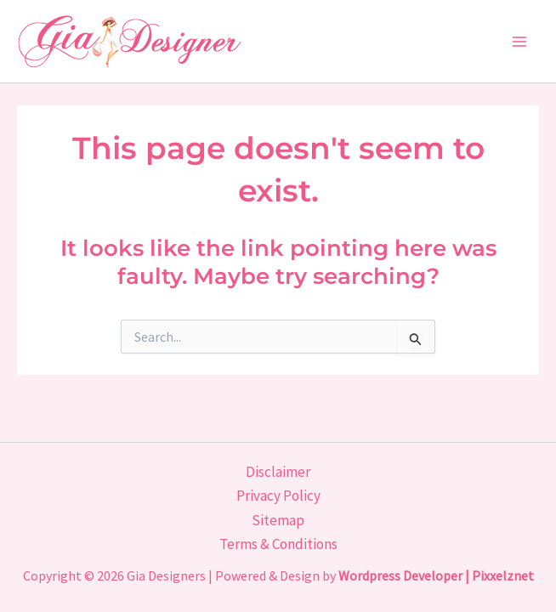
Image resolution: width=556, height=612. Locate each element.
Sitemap (278, 520)
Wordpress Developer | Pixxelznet (436, 575)
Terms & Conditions (278, 544)
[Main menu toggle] (520, 41)
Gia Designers (166, 575)
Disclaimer (278, 471)
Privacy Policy (278, 495)
